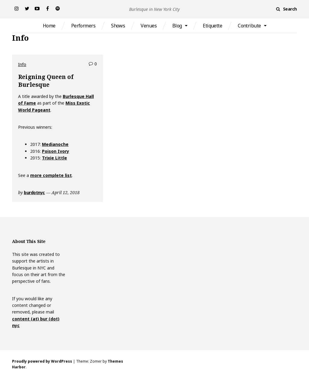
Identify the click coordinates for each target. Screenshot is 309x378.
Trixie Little (54, 158)
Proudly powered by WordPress (42, 361)
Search (290, 9)
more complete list (51, 175)
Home (49, 25)
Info (22, 64)
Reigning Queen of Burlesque (45, 81)
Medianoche (55, 144)
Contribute (249, 25)
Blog (177, 25)
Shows (118, 25)
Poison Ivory (55, 151)
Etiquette (212, 25)
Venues (149, 25)
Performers (83, 25)
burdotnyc (34, 192)
